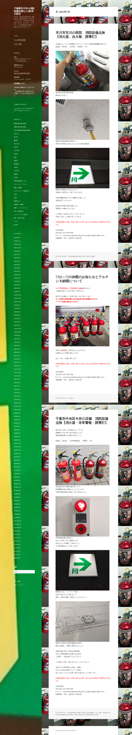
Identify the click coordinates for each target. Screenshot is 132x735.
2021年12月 (17, 366)
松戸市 (16, 147)
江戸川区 (16, 171)
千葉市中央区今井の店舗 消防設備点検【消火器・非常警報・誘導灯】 (82, 420)
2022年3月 (17, 356)
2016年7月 (17, 558)
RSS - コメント (18, 585)
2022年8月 (17, 339)
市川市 (16, 137)
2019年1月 (17, 480)
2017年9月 (17, 531)
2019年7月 (17, 460)
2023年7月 (17, 308)
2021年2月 (17, 396)
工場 (15, 194)
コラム (16, 221)
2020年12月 (17, 403)
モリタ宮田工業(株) (20, 40)
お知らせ (16, 134)
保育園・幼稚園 (18, 204)
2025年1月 (17, 271)
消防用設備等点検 (63, 715)
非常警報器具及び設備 (91, 715)
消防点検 (81, 715)
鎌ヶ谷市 (16, 144)
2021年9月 (17, 376)
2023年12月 (17, 295)
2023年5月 (17, 312)
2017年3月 (17, 548)
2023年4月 (17, 315)
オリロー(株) (18, 44)
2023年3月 (17, 318)
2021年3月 (17, 393)
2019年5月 (17, 467)
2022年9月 (17, 335)
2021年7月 (17, 379)
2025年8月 (17, 251)
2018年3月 (17, 511)
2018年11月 (17, 487)
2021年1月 (17, 399)
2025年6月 (17, 258)
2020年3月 (17, 433)
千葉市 (16, 167)
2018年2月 (17, 514)
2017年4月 (17, 544)
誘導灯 (71, 715)
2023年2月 (17, 322)
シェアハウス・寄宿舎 (20, 214)
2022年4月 (17, 352)
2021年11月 (17, 369)
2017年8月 (17, 534)
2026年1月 (17, 241)
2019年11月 (17, 447)
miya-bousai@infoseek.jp (22, 73)
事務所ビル (17, 201)
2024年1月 (17, 292)
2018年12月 (17, 484)
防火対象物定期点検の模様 (22, 130)
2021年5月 (17, 386)
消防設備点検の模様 (20, 123)
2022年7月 (17, 342)
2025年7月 (17, 254)
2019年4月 (17, 470)
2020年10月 (17, 410)
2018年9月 (17, 494)
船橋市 (16, 140)
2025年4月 (17, 265)
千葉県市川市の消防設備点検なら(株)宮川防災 (24, 11)
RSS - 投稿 (17, 581)
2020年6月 (17, 423)
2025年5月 (17, 261)
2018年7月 (17, 501)
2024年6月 (17, 285)
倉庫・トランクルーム (20, 208)
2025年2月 (17, 268)
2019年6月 (17, 463)
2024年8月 (17, 281)
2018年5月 (17, 507)
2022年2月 (17, 359)
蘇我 (105, 713)
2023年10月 (17, 302)
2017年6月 (17, 541)
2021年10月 (17, 372)
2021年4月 (17, 389)
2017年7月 (17, 538)
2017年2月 (17, 551)
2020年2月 (17, 437)
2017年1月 (17, 555)
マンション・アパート (20, 184)
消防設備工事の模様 (20, 127)
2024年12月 (17, 275)
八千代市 (16, 150)
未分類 (16, 225)
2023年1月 (17, 325)
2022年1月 (17, 362)
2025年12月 (17, 244)
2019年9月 (17, 453)
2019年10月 (17, 450)
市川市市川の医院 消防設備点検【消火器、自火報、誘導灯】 (80, 34)
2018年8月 (17, 497)
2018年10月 (17, 490)
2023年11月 (17, 298)
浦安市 (16, 161)
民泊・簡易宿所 (18, 211)
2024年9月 (17, 278)
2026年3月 (17, 238)
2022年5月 (17, 349)
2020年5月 (17, 426)
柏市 (15, 157)
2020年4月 (17, 430)
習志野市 (16, 164)
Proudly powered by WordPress (66, 730)
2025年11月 (17, 248)
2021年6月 (17, 383)
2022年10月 (17, 332)
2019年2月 (17, 477)
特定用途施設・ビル (20, 181)
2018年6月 (17, 504)
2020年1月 (17, 440)
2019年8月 (17, 457)
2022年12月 (17, 329)
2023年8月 (17, 305)
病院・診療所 (18, 187)
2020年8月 (17, 416)
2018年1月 (17, 517)
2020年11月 (17, 406)
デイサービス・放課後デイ (22, 191)
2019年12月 (17, 443)
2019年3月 (17, 474)
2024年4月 (17, 288)
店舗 (15, 198)
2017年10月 (17, 528)
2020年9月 (17, 413)
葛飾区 (16, 174)
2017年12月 (17, 521)
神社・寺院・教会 (19, 218)
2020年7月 (17, 420)
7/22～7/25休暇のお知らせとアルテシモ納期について (82, 279)
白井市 (16, 154)
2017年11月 (17, 524)
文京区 (16, 177)
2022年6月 (17, 345)
